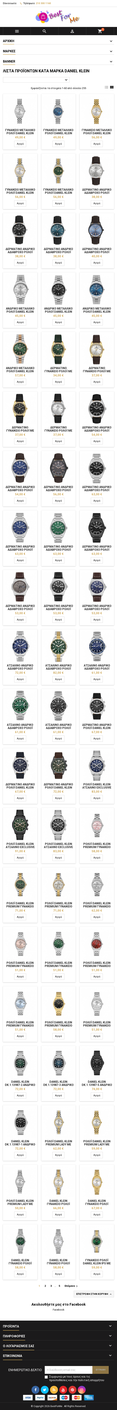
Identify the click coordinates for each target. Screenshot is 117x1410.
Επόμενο (72, 1286)
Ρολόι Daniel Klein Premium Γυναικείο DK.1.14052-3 (58, 966)
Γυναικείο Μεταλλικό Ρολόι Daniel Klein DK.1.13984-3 (97, 133)
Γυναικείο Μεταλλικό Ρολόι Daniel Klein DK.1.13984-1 (20, 133)
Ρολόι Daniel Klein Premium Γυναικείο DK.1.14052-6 (58, 1025)
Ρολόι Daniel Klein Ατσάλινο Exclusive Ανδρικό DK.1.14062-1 (58, 847)
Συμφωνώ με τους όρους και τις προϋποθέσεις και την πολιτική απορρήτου (76, 1378)
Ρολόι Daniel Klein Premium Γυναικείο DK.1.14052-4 (97, 966)
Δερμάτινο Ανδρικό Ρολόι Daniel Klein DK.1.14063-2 (20, 787)
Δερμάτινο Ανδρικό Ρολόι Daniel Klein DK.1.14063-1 (96, 728)
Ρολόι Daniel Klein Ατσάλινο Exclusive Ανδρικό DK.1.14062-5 (20, 847)
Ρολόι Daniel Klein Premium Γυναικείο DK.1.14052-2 (20, 966)
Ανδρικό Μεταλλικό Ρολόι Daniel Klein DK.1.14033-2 (58, 311)
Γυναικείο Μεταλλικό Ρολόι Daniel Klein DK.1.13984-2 (58, 133)
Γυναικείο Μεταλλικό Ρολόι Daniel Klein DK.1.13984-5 (58, 193)
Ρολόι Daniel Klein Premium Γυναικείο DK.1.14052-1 (97, 1025)
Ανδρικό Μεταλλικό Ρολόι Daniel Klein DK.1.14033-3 (97, 311)
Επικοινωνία (9, 3)
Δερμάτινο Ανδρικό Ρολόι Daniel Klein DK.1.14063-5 (58, 787)
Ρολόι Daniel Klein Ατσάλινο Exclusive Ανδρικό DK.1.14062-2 (97, 787)
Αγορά (20, 143)
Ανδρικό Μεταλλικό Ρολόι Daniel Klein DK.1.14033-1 (20, 311)
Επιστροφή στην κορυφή (94, 1294)
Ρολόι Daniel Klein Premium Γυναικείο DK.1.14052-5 (20, 1025)
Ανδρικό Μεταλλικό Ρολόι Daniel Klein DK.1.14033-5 (20, 371)
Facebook (58, 1309)
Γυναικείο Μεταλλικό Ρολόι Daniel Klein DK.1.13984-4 (20, 193)
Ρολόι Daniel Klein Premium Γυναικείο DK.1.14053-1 (97, 906)
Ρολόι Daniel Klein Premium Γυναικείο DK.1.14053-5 (58, 906)
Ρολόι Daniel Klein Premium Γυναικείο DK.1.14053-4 (20, 906)
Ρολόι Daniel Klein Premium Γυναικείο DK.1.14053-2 (97, 847)
